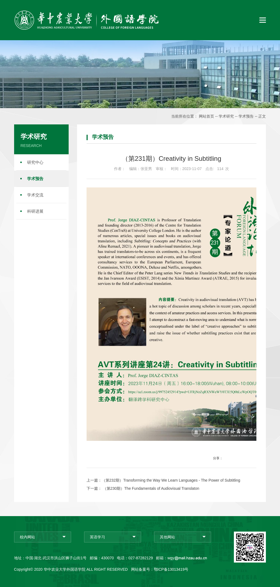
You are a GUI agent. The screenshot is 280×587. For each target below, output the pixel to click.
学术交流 (35, 195)
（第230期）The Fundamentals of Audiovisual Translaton (150, 488)
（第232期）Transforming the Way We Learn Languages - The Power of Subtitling (171, 480)
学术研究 (226, 116)
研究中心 (35, 162)
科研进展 (35, 211)
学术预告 (246, 116)
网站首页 (206, 116)
